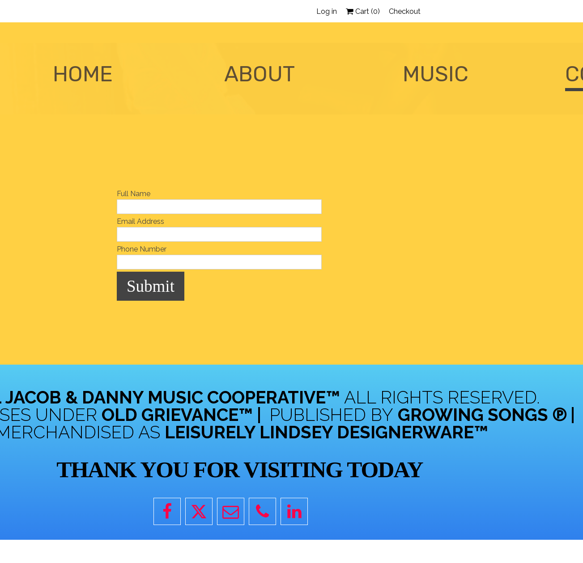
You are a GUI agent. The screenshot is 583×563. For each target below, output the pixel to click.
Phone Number (141, 249)
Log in (326, 11)
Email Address (140, 221)
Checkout (405, 11)
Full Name (133, 193)
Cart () (363, 11)
